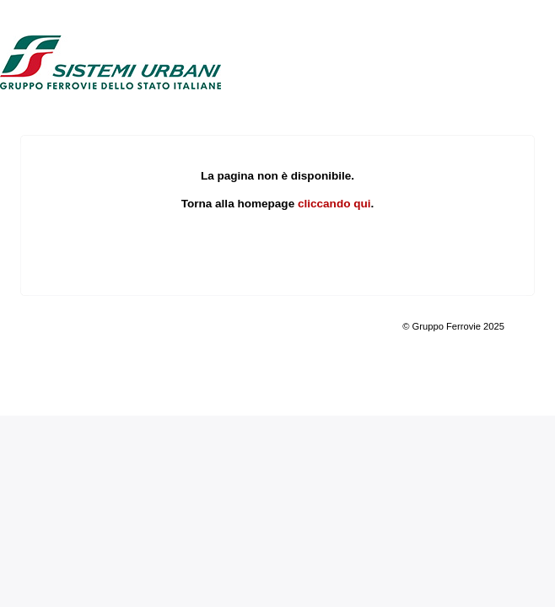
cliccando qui (334, 203)
